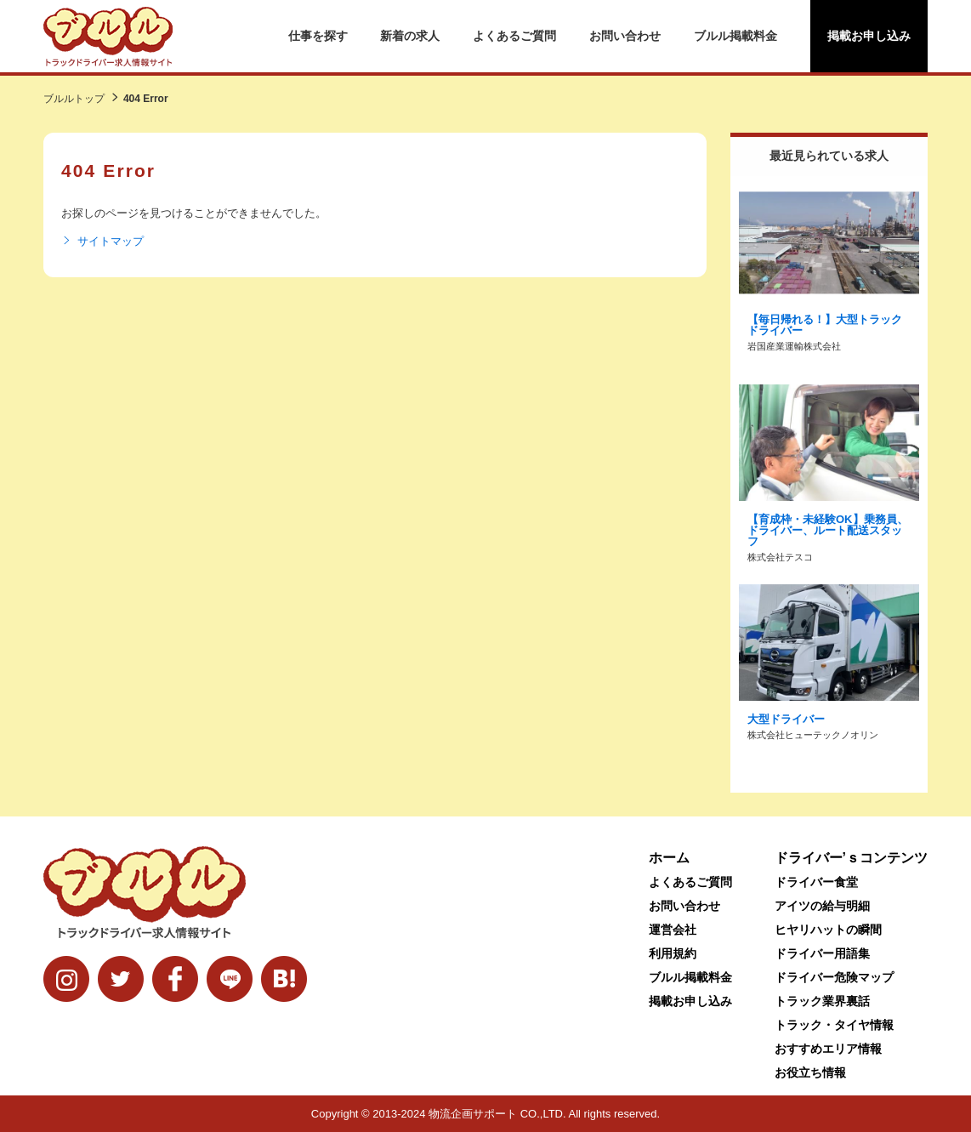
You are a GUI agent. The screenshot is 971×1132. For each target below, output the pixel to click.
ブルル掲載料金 (735, 36)
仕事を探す (318, 36)
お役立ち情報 (810, 1072)
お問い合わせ (625, 36)
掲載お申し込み (869, 36)
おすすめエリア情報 (828, 1048)
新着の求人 (410, 36)
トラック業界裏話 (822, 1001)
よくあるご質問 (514, 36)
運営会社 (672, 929)
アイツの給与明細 (822, 906)
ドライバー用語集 (822, 953)
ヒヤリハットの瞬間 (828, 929)
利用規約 (672, 953)
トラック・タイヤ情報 (834, 1025)
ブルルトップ (74, 99)
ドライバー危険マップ (834, 977)
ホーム (669, 857)
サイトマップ (102, 241)
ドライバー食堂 (816, 882)
